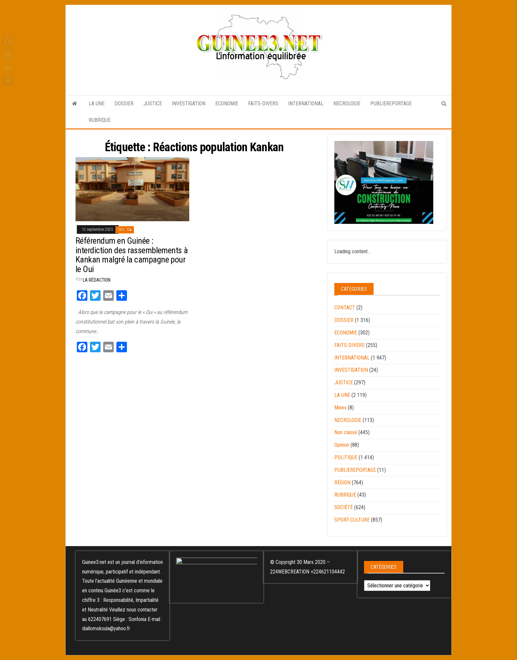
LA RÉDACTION (96, 280)
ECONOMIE (226, 103)
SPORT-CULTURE (352, 520)
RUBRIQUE (99, 120)
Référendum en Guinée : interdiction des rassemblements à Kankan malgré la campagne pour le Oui (132, 255)
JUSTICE (152, 103)
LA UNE (97, 103)
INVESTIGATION (188, 103)
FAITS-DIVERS (263, 103)
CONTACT (344, 307)
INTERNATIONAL (305, 103)
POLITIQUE (345, 457)
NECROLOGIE (346, 103)
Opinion (341, 445)
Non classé (345, 432)
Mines (340, 407)
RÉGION (342, 482)
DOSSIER (124, 103)
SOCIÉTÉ (343, 507)
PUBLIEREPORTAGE (391, 103)
